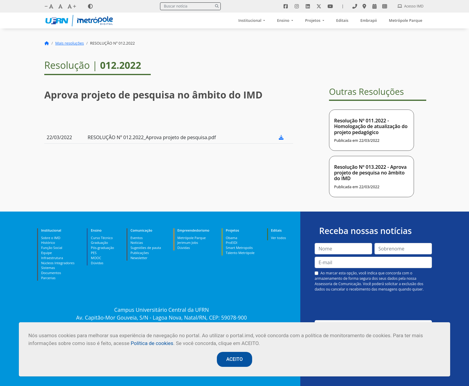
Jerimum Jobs (187, 242)
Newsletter (138, 258)
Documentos (51, 272)
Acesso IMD (411, 6)
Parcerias (48, 278)
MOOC (96, 258)
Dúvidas (97, 263)
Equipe (46, 252)
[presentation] (373, 306)
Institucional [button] (250, 20)
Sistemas (48, 267)
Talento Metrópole (240, 252)
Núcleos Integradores (57, 263)
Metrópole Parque (405, 20)
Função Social (51, 247)
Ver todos (278, 237)
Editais (342, 20)
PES (94, 252)
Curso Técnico (102, 237)
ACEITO (234, 359)
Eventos (136, 237)
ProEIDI (231, 242)
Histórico (48, 242)
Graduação (99, 242)
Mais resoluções (69, 43)
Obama (231, 237)
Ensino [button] (283, 20)
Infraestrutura (52, 258)
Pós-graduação (102, 247)
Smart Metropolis (239, 247)
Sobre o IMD (50, 237)
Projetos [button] (313, 20)
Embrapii (368, 20)
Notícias (136, 242)
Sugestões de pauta (145, 247)
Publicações (139, 252)
